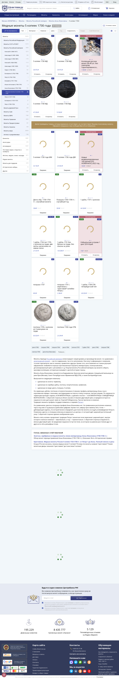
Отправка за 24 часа (82, 2)
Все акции (36, 636)
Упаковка (35, 623)
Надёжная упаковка (30, 2)
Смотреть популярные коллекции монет (106, 640)
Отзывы (18, 2)
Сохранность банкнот (105, 615)
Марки (95, 16)
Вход (113, 2)
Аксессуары (69, 16)
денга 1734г (66, 305)
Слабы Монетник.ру (39, 607)
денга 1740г (95, 305)
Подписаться (81, 556)
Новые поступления (11, 16)
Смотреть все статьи (105, 635)
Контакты (36, 620)
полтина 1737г (75, 305)
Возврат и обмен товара (40, 631)
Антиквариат (83, 16)
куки (29, 677)
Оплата (11, 2)
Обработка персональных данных (43, 647)
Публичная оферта (39, 649)
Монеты (44, 16)
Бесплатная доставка (65, 2)
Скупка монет (37, 639)
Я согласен (100, 677)
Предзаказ (42, 171)
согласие (70, 561)
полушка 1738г (105, 305)
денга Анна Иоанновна (49, 310)
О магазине (36, 610)
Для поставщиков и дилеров (42, 643)
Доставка (5, 2)
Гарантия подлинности (40, 626)
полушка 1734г (56, 305)
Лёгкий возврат (97, 2)
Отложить (36, 75)
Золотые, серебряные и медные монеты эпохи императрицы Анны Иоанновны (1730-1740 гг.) (70, 394)
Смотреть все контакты (78, 612)
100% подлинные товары (47, 2)
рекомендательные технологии (69, 677)
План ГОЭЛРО (102, 622)
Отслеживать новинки (107, 26)
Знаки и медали (109, 16)
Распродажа (29, 16)
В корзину (47, 75)
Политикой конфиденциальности (55, 564)
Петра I (80, 361)
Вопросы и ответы (38, 612)
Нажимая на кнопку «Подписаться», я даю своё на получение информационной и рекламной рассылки (64, 567)
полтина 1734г (36, 310)
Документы (36, 665)
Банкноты (56, 16)
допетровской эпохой (42, 320)
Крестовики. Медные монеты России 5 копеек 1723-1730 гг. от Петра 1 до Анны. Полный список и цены (74, 400)
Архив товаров (37, 634)
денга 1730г (35, 305)
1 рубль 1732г (85, 305)
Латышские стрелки (104, 627)
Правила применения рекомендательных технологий (50, 662)
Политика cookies (38, 652)
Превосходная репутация (41, 628)
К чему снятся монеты (105, 625)
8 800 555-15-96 (77, 607)
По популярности (11, 31)
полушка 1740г (45, 305)
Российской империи (54, 317)
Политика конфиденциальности (43, 655)
